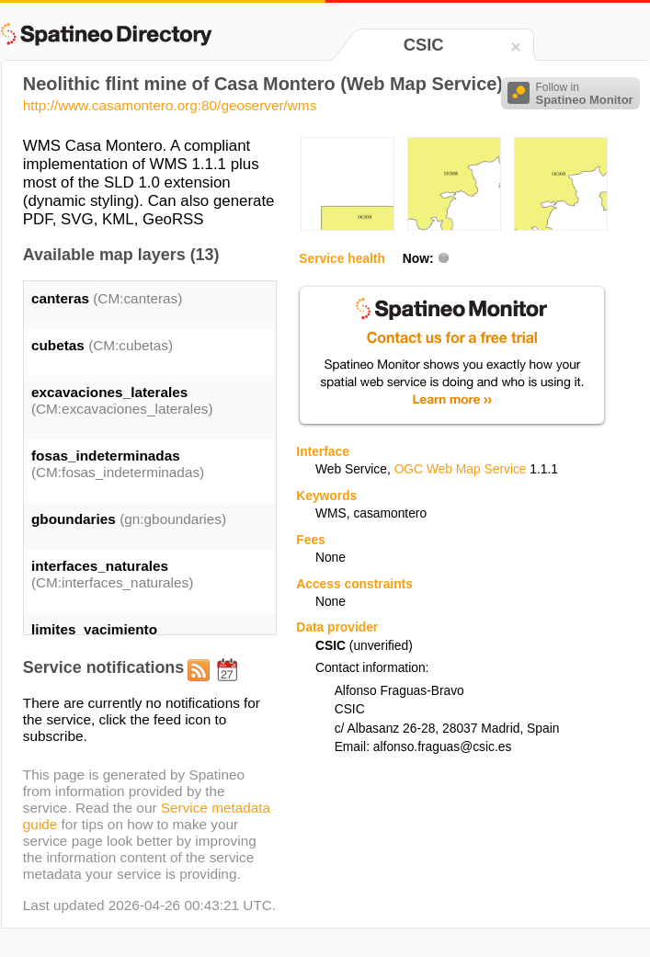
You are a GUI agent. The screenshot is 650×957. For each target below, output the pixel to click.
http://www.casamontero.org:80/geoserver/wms (169, 105)
